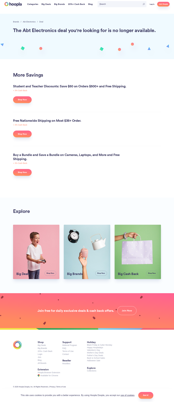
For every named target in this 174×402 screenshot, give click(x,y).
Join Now (127, 310)
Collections (91, 371)
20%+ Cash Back (45, 351)
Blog (39, 360)
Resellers (66, 363)
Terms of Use (68, 351)
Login (40, 354)
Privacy (52, 387)
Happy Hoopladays (95, 347)
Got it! (146, 395)
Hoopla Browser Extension (49, 372)
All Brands (42, 363)
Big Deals (42, 345)
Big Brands (42, 348)
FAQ (64, 348)
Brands (16, 22)
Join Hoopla (163, 4)
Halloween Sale (93, 360)
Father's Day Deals (95, 355)
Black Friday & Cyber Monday (99, 345)
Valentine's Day (93, 350)
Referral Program (69, 345)
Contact (65, 354)
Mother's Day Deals (95, 353)
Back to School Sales (96, 358)
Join (39, 357)
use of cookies (127, 395)
